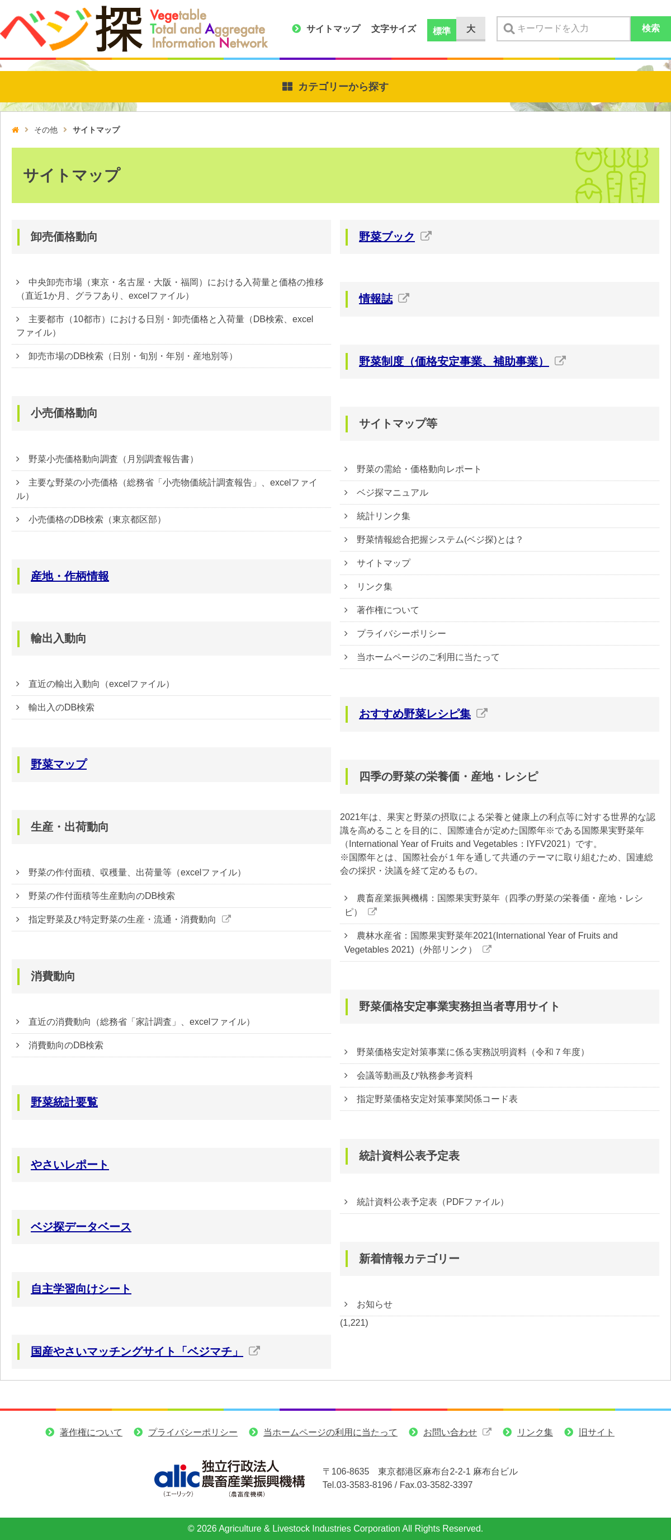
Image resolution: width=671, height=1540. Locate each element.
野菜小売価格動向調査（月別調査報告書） (114, 459)
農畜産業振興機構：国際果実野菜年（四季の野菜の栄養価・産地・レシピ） (493, 905)
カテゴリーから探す (343, 86)
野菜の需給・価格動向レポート (419, 469)
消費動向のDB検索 (66, 1045)
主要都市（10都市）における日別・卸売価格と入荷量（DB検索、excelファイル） (164, 325)
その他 (46, 129)
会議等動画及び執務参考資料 (415, 1075)
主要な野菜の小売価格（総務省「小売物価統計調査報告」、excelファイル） (167, 489)
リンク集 (375, 586)
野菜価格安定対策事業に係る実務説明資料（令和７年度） (473, 1052)
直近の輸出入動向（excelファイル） (101, 684)
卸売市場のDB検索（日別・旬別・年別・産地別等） (133, 356)
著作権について (388, 610)
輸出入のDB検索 (61, 707)
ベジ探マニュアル (392, 492)
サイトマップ (333, 29)
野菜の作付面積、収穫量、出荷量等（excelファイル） (137, 872)
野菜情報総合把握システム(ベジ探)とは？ (440, 539)
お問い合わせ (450, 1440)
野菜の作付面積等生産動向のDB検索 (102, 896)
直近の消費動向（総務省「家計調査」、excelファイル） (142, 1021)
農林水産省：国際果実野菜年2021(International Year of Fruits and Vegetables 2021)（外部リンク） (481, 942)
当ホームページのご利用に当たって (428, 657)
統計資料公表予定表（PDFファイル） (433, 1202)
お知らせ (375, 1304)
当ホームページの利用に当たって (330, 1440)
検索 (651, 28)
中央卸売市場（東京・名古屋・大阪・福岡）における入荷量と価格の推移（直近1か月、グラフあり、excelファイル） (170, 288)
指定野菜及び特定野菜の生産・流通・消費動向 (122, 919)
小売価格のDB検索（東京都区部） (97, 519)
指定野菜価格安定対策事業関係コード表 (437, 1099)
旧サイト (597, 1440)
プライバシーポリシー (401, 633)
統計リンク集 (383, 516)
